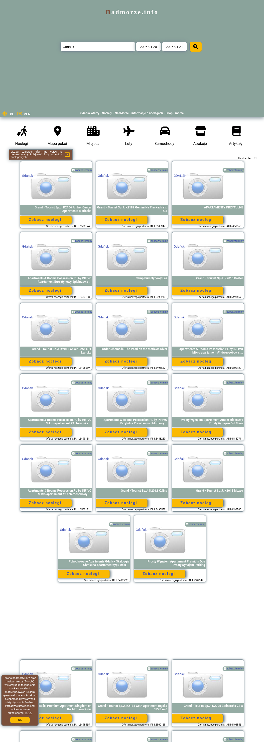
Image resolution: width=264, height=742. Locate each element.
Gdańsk (27, 176)
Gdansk (103, 459)
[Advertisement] (132, 623)
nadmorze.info (132, 12)
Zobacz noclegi (45, 219)
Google (29, 681)
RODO (28, 713)
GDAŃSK (180, 176)
